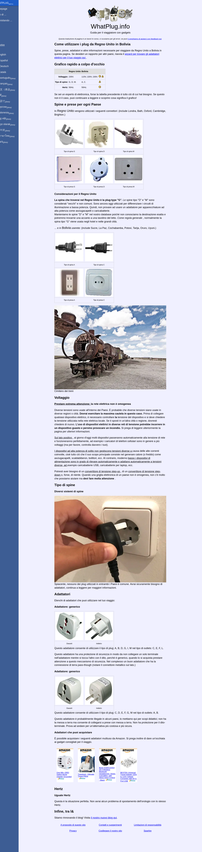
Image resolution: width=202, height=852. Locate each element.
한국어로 (9, 130)
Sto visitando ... (10, 20)
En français (10, 83)
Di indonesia (11, 112)
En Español (8, 60)
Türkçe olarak (12, 124)
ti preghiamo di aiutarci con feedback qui (148, 39)
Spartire (151, 831)
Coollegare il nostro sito (113, 831)
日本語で (9, 101)
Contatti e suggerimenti (113, 825)
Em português (12, 78)
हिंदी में (7, 95)
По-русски (10, 106)
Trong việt (10, 118)
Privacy (76, 831)
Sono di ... (7, 14)
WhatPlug (11, 3)
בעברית (8, 141)
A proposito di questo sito (76, 825)
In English (7, 54)
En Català (7, 72)
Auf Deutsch (8, 66)
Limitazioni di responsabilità (151, 825)
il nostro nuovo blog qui (107, 817)
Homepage (8, 8)
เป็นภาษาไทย (11, 135)
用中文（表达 (12, 89)
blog (4, 30)
